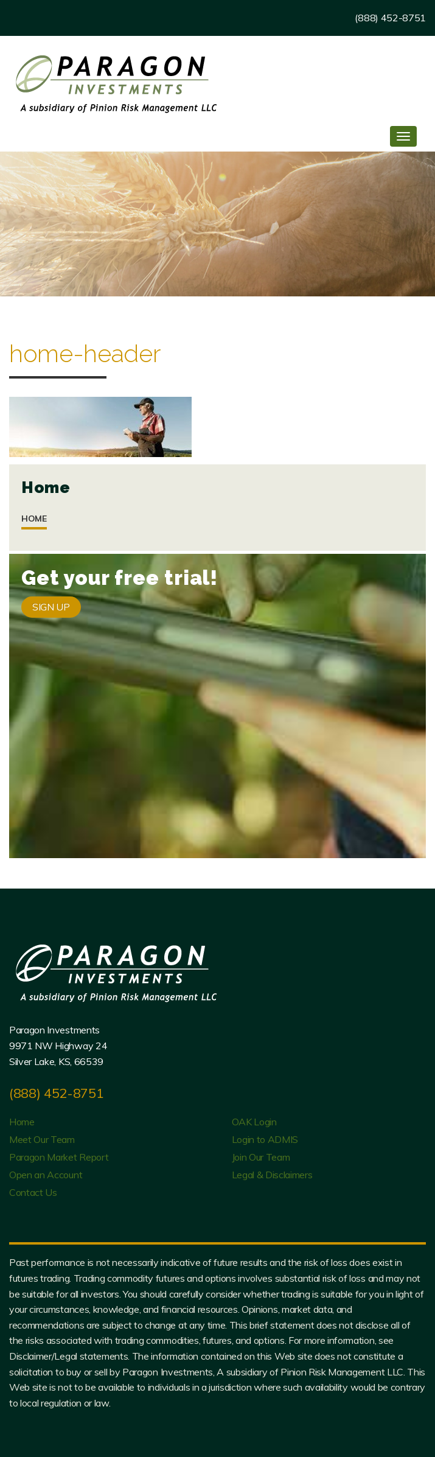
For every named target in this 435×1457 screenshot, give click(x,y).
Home (34, 518)
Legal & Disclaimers (272, 1175)
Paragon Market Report (58, 1157)
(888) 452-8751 (390, 18)
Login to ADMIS (265, 1139)
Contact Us (33, 1192)
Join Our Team (261, 1157)
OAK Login (254, 1122)
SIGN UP (51, 607)
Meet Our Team (42, 1139)
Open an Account (45, 1175)
